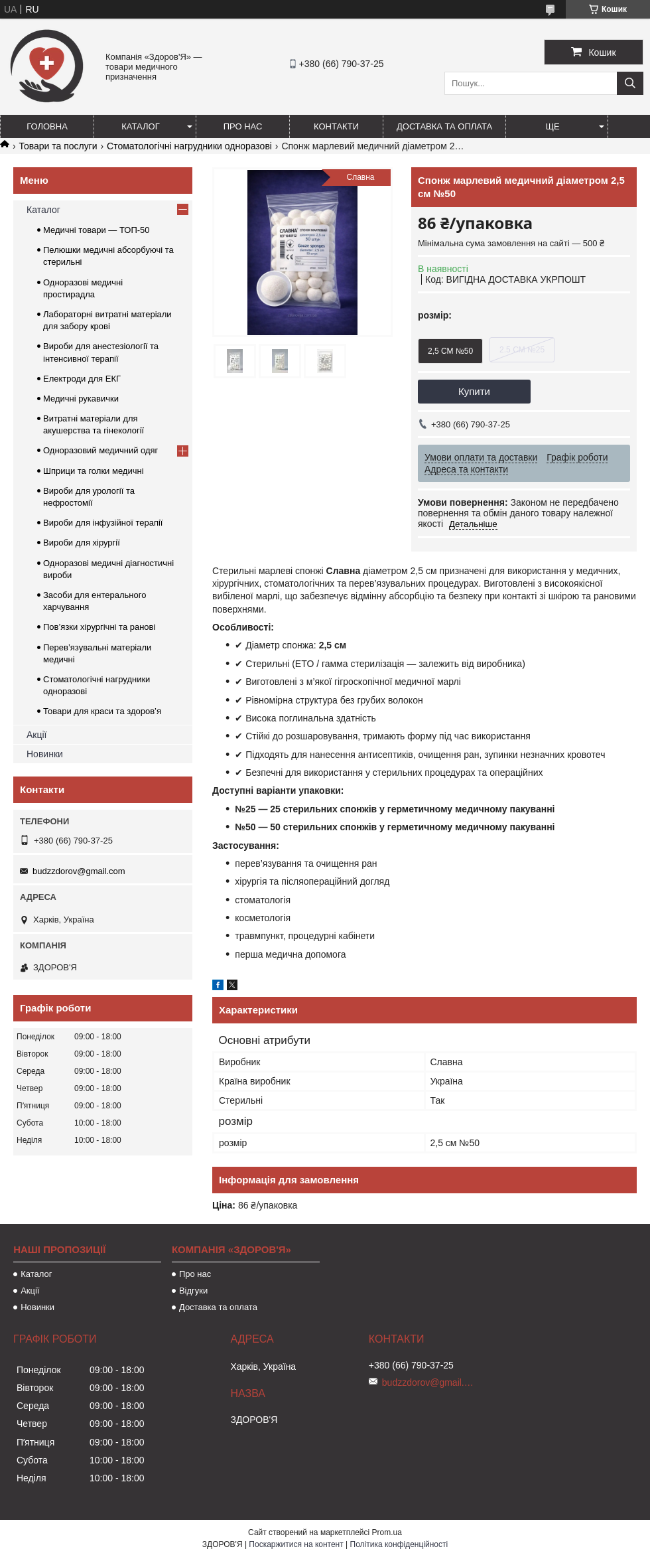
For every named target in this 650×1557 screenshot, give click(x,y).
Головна (47, 126)
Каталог (140, 126)
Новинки (45, 754)
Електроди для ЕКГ (82, 379)
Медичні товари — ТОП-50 (96, 230)
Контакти (336, 126)
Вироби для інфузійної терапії (102, 523)
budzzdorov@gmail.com (78, 871)
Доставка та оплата (444, 126)
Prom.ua (387, 1532)
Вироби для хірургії (81, 543)
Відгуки (193, 1291)
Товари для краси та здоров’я (102, 711)
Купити (474, 391)
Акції (36, 734)
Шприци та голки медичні (93, 471)
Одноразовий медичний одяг (100, 450)
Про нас (243, 126)
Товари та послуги (58, 146)
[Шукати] (630, 83)
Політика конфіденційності (399, 1544)
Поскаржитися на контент (296, 1544)
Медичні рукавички (81, 399)
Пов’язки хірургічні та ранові (99, 627)
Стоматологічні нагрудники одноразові (189, 146)
